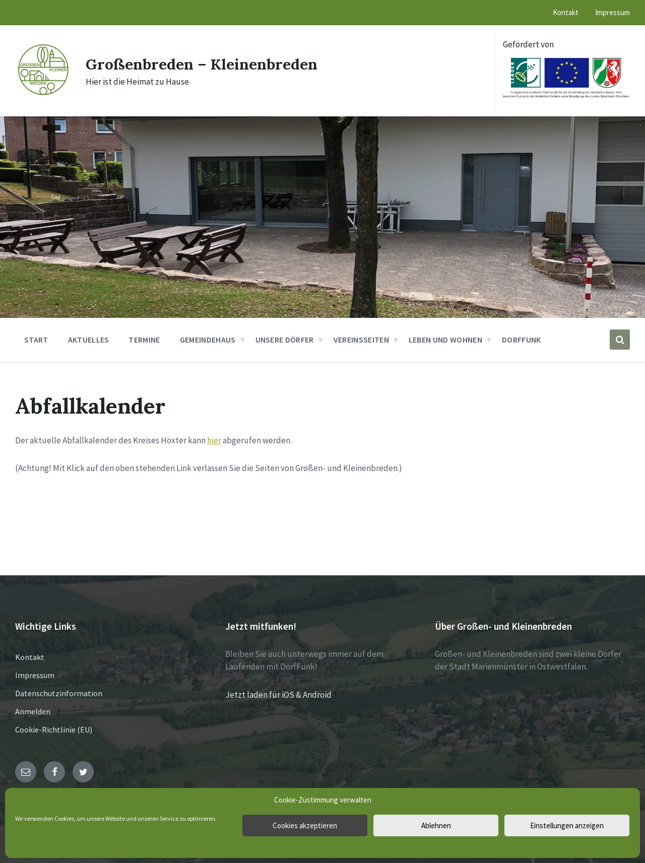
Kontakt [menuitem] (565, 12)
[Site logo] (43, 94)
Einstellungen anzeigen (567, 825)
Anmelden (32, 711)
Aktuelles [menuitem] (88, 340)
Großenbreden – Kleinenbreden (201, 64)
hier (214, 440)
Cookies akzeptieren (305, 825)
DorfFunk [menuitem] (521, 340)
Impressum (34, 675)
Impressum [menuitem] (612, 12)
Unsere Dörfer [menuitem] (284, 340)
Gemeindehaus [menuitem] (208, 340)
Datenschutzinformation (58, 693)
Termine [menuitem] (144, 340)
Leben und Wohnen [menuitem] (445, 340)
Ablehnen (436, 825)
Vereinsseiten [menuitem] (361, 340)
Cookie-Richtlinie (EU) (53, 729)
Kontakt (29, 657)
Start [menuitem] (36, 340)
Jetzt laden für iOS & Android (278, 694)
